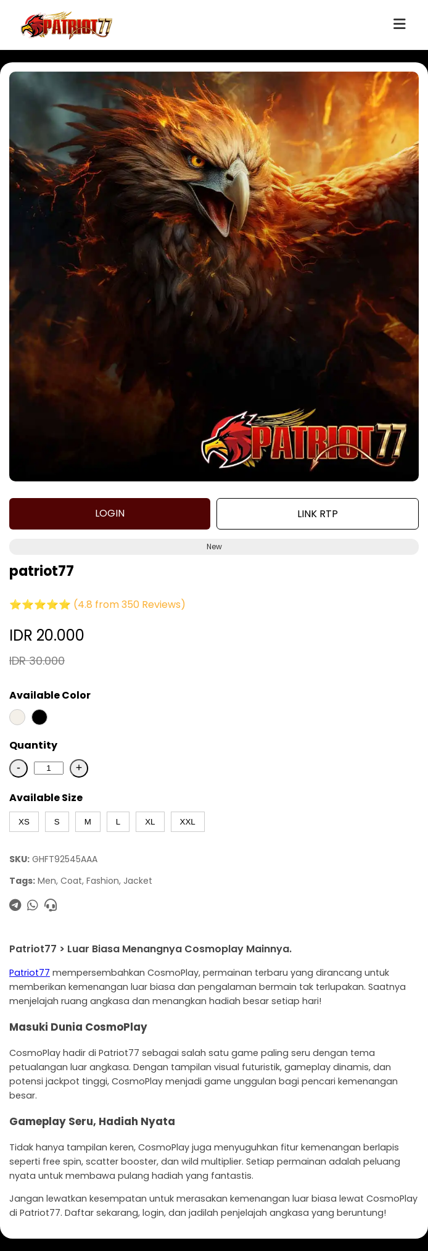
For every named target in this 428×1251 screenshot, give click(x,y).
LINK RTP (317, 514)
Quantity (33, 745)
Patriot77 (29, 972)
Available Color (50, 695)
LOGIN (110, 513)
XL (150, 821)
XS (24, 821)
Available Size (46, 798)
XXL (187, 821)
